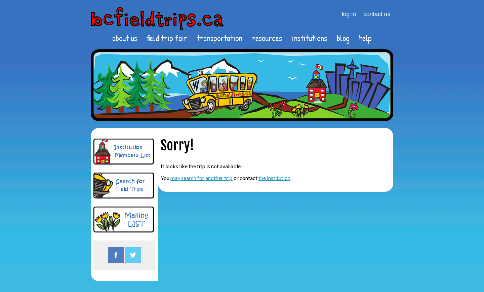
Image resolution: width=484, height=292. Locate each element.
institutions (309, 38)
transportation (219, 38)
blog (343, 38)
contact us (376, 14)
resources (267, 38)
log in (349, 14)
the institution (274, 178)
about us (124, 38)
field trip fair (167, 38)
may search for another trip (201, 178)
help (365, 38)
